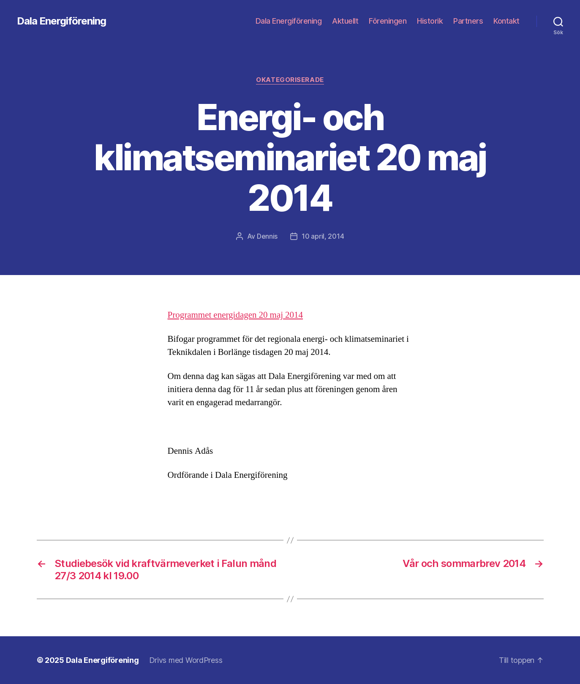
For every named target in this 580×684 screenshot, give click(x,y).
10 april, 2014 (323, 236)
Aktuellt (345, 20)
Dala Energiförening (61, 21)
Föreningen (387, 20)
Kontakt (506, 20)
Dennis (267, 236)
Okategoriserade (290, 80)
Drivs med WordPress (186, 660)
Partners (468, 20)
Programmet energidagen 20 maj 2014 (235, 315)
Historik (430, 20)
